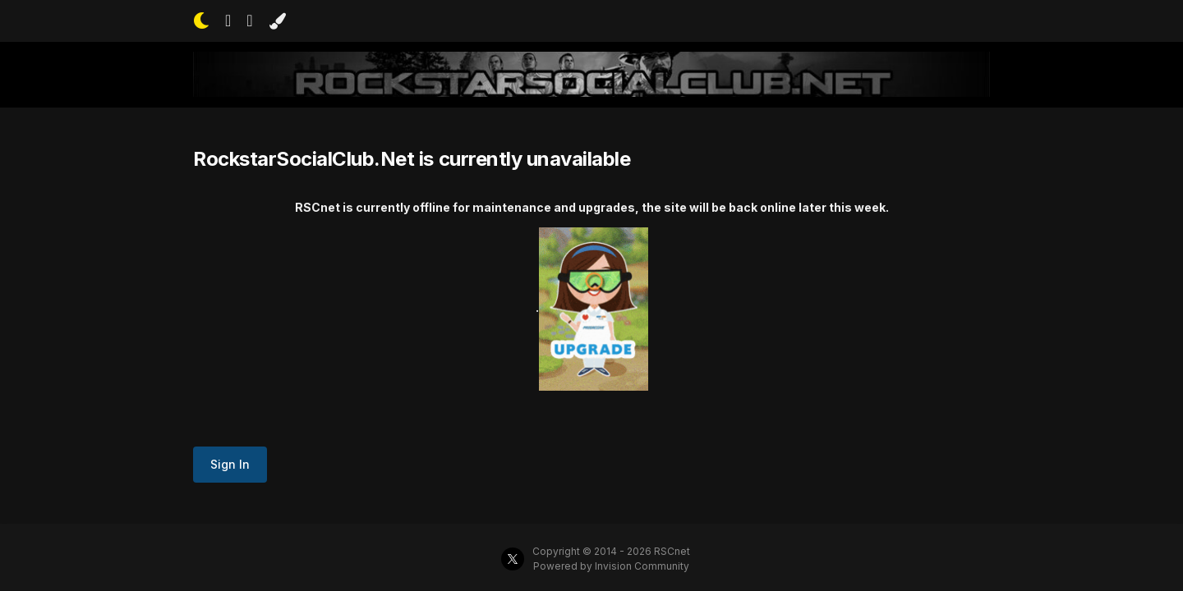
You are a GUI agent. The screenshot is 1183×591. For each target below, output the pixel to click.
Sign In (230, 464)
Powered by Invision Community (611, 566)
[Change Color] (277, 21)
